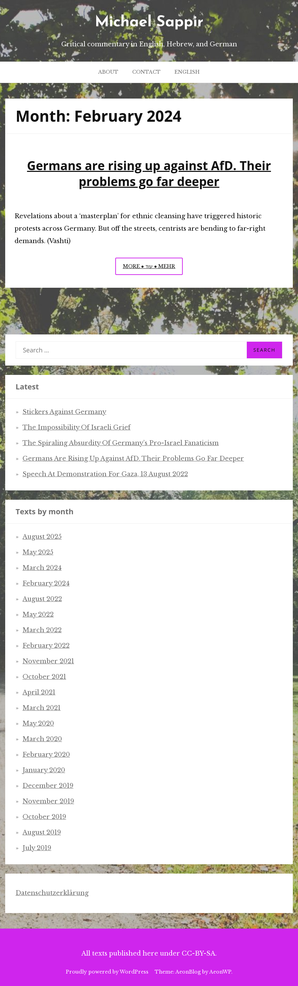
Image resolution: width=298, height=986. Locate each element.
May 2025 (37, 552)
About (108, 72)
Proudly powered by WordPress (107, 972)
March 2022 (42, 630)
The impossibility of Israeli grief (76, 427)
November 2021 (48, 661)
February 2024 (46, 583)
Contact (146, 72)
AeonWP (220, 972)
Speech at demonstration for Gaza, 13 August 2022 (105, 474)
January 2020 (43, 770)
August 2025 (42, 537)
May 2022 (38, 614)
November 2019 (48, 801)
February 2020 (46, 754)
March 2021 (41, 708)
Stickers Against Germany (64, 412)
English (187, 72)
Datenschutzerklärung (52, 893)
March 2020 (42, 739)
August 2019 (41, 832)
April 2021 (38, 692)
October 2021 (44, 677)
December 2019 (47, 786)
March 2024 (42, 568)
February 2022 (46, 645)
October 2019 (44, 817)
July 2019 (36, 848)
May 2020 (38, 723)
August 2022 (42, 599)
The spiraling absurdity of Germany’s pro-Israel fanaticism (120, 443)
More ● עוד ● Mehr (153, 268)
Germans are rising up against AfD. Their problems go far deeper (149, 173)
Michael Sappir (149, 22)
